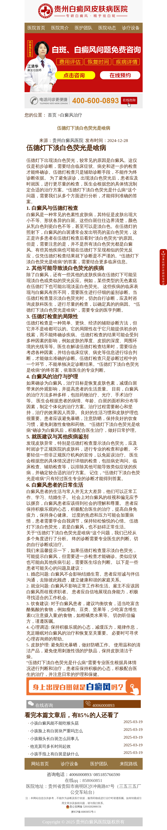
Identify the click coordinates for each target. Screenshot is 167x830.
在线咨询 (39, 705)
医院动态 (107, 27)
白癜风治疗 (71, 115)
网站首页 (40, 763)
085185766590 (107, 774)
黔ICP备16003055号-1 (83, 811)
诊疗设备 (131, 27)
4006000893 (99, 705)
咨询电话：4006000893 (69, 774)
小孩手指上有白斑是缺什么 (54, 754)
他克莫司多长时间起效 (50, 746)
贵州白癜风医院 (67, 140)
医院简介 (60, 27)
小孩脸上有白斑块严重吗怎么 (56, 731)
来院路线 (128, 763)
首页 (52, 115)
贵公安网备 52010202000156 (83, 807)
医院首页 (36, 27)
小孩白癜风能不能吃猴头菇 (54, 723)
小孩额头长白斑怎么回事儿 (54, 738)
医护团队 (83, 27)
